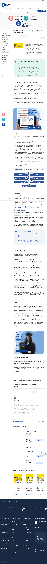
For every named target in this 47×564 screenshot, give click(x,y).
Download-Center (27, 529)
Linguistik (3, 63)
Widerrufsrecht (10, 561)
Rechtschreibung (5, 85)
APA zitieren (4, 33)
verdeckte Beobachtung (19, 207)
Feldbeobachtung (39, 169)
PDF (13, 529)
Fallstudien (37, 323)
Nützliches (30, 8)
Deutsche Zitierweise (5, 43)
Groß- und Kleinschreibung (5, 55)
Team (24, 535)
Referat (3, 87)
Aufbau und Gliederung (6, 35)
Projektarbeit (4, 81)
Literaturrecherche (5, 65)
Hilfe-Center (43, 0)
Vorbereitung (4, 103)
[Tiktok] (35, 551)
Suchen (31, 0)
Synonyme (3, 101)
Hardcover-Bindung (5, 537)
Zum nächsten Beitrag (40, 421)
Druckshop (3, 521)
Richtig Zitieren (4, 91)
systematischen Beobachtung (20, 210)
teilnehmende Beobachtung (20, 206)
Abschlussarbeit (4, 532)
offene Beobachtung (32, 207)
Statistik (3, 97)
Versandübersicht (27, 524)
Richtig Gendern (5, 89)
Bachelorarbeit (4, 37)
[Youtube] (41, 549)
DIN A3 (13, 532)
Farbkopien (14, 543)
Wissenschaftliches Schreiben (5, 110)
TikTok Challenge (26, 545)
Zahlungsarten (26, 527)
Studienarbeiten (5, 518)
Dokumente (14, 524)
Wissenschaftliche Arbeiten (5, 106)
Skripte (13, 527)
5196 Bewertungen (40, 538)
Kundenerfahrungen (27, 532)
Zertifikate (14, 552)
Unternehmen (26, 518)
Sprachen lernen (5, 95)
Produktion (4, 79)
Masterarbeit (4, 67)
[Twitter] (44, 549)
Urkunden (14, 549)
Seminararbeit (4, 93)
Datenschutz (16, 561)
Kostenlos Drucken (27, 548)
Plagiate (3, 73)
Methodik (3, 69)
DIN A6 (13, 540)
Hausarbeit (4, 59)
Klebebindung (4, 543)
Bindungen (12, 8)
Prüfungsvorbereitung (6, 83)
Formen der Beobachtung (33, 204)
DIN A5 (13, 537)
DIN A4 (13, 535)
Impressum (7, 562)
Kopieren (39, 440)
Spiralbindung (4, 545)
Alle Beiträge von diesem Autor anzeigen (26, 416)
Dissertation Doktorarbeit (6, 45)
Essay (3, 47)
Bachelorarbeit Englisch (6, 39)
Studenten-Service (5, 99)
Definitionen (4, 41)
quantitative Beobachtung (33, 99)
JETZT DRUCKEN (42, 10)
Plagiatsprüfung (21, 8)
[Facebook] (35, 549)
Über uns (25, 537)
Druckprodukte (4, 8)
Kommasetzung (4, 61)
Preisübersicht (15, 521)
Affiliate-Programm (27, 551)
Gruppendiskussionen (31, 222)
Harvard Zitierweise (5, 57)
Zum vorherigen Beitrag (18, 421)
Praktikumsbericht (5, 77)
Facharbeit (4, 49)
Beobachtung (34, 42)
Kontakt (37, 0)
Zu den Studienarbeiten (21, 350)
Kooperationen (26, 543)
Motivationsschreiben (6, 71)
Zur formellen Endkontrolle (34, 127)
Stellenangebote (26, 540)
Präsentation (4, 75)
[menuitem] (3, 561)
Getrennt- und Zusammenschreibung (6, 52)
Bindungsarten (4, 548)
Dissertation (3, 529)
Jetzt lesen (16, 494)
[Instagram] (38, 549)
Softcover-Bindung (5, 540)
